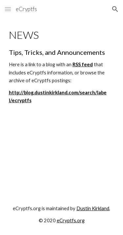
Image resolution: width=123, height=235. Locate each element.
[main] (61, 66)
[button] (8, 9)
